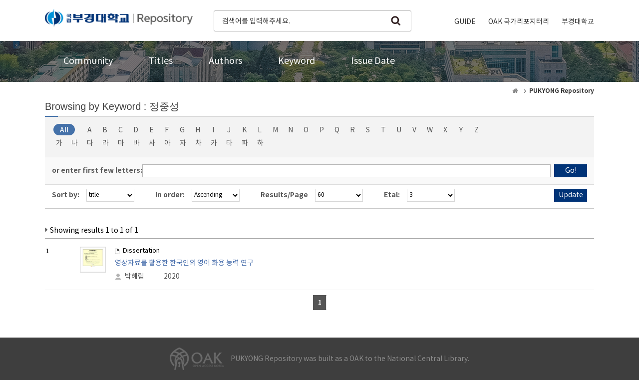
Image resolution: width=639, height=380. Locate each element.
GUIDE (465, 22)
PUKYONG (119, 20)
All (64, 130)
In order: (170, 195)
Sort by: (65, 195)
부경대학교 (578, 22)
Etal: (392, 195)
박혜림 (134, 277)
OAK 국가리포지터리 (518, 22)
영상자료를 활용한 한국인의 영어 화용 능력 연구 (184, 263)
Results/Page (284, 195)
